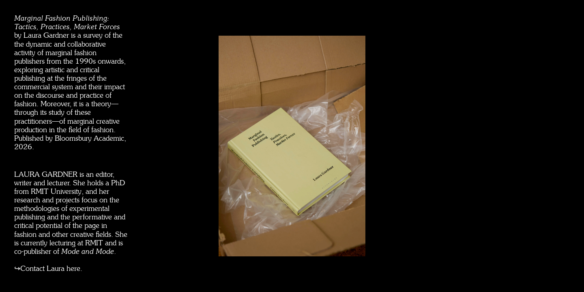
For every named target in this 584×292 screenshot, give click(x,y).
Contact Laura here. (51, 268)
